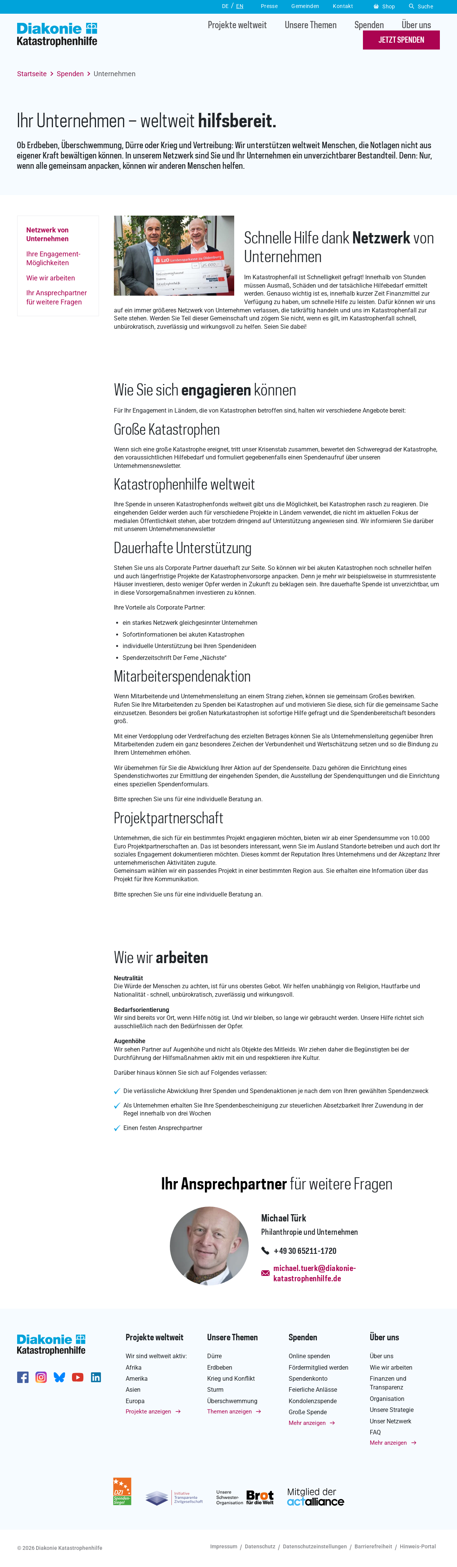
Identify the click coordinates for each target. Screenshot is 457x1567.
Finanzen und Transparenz (388, 1383)
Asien (133, 1389)
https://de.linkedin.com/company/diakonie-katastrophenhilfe (96, 1377)
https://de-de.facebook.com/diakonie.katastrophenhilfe (23, 1377)
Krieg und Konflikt (231, 1378)
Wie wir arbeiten (50, 278)
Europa (135, 1401)
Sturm (215, 1389)
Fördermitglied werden (318, 1367)
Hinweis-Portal (418, 1546)
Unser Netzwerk (390, 1421)
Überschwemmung (232, 1401)
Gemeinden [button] (305, 6)
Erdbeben (219, 1367)
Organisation (387, 1398)
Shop (384, 6)
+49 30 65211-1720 (305, 1251)
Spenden (369, 25)
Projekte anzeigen (148, 1411)
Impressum (223, 1546)
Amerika (137, 1378)
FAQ (375, 1432)
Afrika (134, 1367)
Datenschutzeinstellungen (315, 1546)
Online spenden (309, 1356)
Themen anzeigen (229, 1411)
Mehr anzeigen (307, 1423)
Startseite (32, 74)
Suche (421, 6)
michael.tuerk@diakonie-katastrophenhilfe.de (314, 1274)
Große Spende (308, 1412)
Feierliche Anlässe (313, 1389)
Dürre (214, 1356)
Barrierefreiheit (373, 1546)
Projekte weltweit (237, 25)
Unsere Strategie (392, 1409)
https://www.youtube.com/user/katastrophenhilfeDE (77, 1377)
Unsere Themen (311, 25)
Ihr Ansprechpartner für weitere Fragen (56, 297)
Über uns (416, 25)
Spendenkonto (308, 1378)
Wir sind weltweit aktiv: (156, 1356)
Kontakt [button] (343, 6)
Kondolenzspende (313, 1401)
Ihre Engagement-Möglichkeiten (53, 258)
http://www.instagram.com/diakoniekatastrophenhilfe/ (41, 1377)
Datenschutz (260, 1546)
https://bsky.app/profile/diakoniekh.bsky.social (59, 1377)
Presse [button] (269, 6)
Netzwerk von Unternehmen (47, 234)
